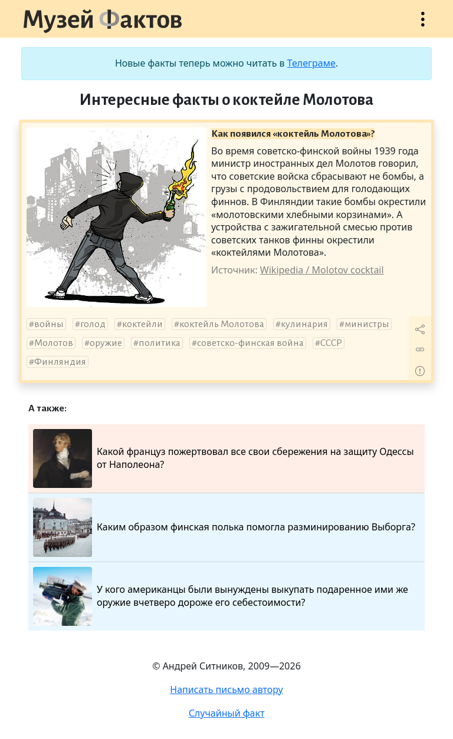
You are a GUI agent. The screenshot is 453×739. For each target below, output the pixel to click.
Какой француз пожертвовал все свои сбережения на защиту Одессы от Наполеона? (223, 458)
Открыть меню (423, 25)
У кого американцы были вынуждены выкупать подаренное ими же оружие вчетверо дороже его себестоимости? (220, 596)
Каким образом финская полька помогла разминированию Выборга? (224, 527)
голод (93, 324)
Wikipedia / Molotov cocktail (322, 269)
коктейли (142, 324)
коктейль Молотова (221, 324)
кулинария (304, 324)
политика (159, 343)
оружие (106, 343)
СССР (331, 343)
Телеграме (311, 63)
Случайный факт (227, 713)
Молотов (53, 343)
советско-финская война (250, 343)
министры (366, 324)
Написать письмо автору (226, 689)
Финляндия (60, 362)
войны (49, 324)
